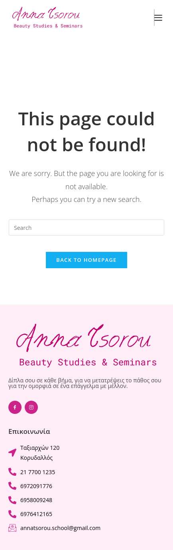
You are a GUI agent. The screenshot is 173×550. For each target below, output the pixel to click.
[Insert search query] (86, 227)
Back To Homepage (86, 259)
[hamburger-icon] (154, 17)
